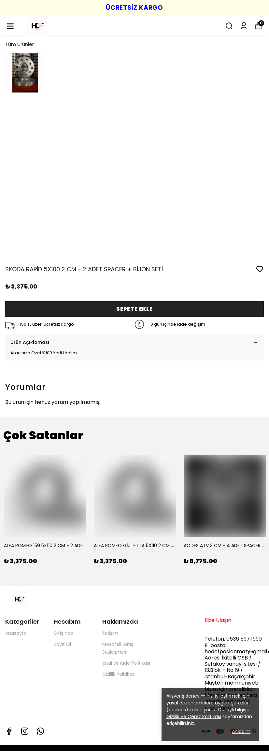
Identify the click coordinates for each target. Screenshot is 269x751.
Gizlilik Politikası (118, 674)
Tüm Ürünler (19, 44)
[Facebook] (9, 731)
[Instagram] (25, 731)
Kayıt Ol (62, 644)
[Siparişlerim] (244, 26)
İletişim (110, 633)
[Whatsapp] (40, 731)
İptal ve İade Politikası (126, 663)
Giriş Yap (63, 633)
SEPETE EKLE (134, 309)
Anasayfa (16, 633)
